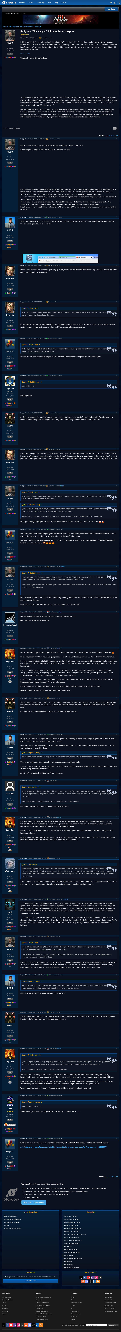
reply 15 (38, 943)
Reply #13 (23, 648)
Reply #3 (23, 265)
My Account (108, 1300)
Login (23, 13)
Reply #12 (23, 612)
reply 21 (38, 1055)
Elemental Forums (45, 38)
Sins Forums (52, 612)
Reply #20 (23, 936)
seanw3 (10, 426)
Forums (73, 1319)
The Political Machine (42, 1311)
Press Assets (75, 1311)
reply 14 (38, 787)
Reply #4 (23, 302)
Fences (4, 1305)
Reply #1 (23, 139)
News (49, 3)
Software (22, 3)
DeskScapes (5, 1308)
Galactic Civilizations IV (42, 1302)
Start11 (4, 1302)
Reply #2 (23, 217)
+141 (10, 436)
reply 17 (39, 981)
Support (63, 3)
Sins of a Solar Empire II (43, 1305)
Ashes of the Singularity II (43, 1297)
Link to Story (25, 54)
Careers (73, 1305)
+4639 (10, 241)
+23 (10, 635)
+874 (10, 923)
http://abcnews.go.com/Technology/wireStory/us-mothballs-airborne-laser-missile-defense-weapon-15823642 (63, 1147)
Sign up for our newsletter (73, 1325)
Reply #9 (23, 486)
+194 (10, 53)
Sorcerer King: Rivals (42, 1319)
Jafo (10, 1109)
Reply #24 (23, 1095)
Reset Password (109, 1308)
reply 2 (37, 308)
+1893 (10, 1119)
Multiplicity (5, 1311)
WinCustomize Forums (54, 217)
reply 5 (39, 382)
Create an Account (110, 1302)
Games (31, 3)
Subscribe (113, 1325)
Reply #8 (23, 449)
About (72, 1297)
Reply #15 (23, 734)
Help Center (108, 1297)
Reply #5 (23, 338)
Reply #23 (23, 1048)
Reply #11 (23, 566)
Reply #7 (23, 413)
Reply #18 (23, 858)
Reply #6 (23, 375)
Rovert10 (10, 794)
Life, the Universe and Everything (30, 26)
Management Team (76, 1302)
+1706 (10, 399)
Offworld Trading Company (43, 1314)
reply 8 (34, 864)
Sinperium (10, 661)
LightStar (10, 389)
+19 (10, 804)
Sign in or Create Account (34, 1202)
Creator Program (76, 1314)
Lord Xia (10, 279)
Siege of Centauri (41, 1317)
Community (40, 3)
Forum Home (10, 13)
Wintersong (10, 871)
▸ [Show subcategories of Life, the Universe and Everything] (40, 26)
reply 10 (39, 573)
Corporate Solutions (7, 1300)
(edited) (62, 486)
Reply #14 (23, 698)
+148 (10, 289)
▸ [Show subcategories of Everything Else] (18, 26)
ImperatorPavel (10, 625)
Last (116, 135)
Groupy (4, 1314)
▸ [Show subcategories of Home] (7, 26)
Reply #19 (23, 899)
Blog (56, 3)
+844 (10, 362)
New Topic (111, 9)
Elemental (39, 1300)
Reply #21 (23, 975)
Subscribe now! (30, 1281)
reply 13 (39, 753)
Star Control (39, 1308)
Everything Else (13, 26)
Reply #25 (23, 1138)
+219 (10, 672)
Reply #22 (23, 1012)
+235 (10, 882)
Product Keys (109, 1305)
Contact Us (74, 1317)
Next (112, 135)
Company (74, 1293)
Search (18, 13)
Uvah (10, 912)
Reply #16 (23, 780)
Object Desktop (6, 1297)
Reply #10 (23, 529)
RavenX (10, 43)
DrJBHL (10, 230)
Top (116, 139)
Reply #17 (23, 817)
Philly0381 (10, 351)
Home (4, 26)
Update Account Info (111, 1311)
